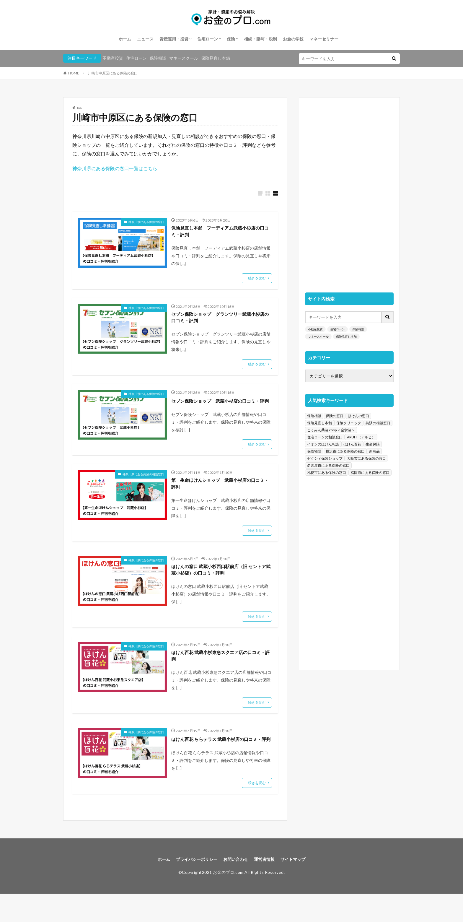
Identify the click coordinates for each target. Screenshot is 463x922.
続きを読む (257, 280)
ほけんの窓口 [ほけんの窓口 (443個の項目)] (358, 416)
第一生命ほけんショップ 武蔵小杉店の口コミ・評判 (219, 497)
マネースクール (183, 58)
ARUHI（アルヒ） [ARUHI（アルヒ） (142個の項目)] (361, 437)
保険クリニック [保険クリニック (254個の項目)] (348, 423)
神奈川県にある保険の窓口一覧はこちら (114, 168)
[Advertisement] (349, 192)
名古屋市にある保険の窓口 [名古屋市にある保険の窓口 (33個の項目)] (328, 465)
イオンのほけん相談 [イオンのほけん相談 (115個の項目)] (323, 444)
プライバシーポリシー (192, 887)
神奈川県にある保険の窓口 (146, 222)
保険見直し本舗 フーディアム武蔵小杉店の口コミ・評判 (219, 232)
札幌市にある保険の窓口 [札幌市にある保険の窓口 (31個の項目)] (326, 472)
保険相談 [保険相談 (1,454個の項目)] (314, 416)
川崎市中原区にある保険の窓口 (113, 73)
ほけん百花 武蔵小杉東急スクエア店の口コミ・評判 (219, 674)
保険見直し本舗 (215, 58)
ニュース (145, 38)
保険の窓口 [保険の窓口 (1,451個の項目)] (334, 416)
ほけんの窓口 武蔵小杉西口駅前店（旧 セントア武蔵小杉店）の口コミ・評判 (220, 585)
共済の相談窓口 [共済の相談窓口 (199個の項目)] (378, 423)
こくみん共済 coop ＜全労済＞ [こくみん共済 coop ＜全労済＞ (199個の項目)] (331, 430)
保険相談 (158, 58)
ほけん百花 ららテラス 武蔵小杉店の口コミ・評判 (220, 762)
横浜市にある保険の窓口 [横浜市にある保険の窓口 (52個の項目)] (345, 451)
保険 (231, 38)
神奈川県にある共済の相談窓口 (143, 487)
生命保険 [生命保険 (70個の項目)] (373, 444)
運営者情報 (268, 887)
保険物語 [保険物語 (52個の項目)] (314, 451)
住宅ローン (207, 38)
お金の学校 (293, 38)
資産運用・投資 (173, 38)
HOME (73, 73)
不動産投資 (112, 58)
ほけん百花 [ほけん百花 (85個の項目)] (352, 444)
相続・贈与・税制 (260, 38)
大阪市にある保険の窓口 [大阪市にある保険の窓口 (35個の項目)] (366, 458)
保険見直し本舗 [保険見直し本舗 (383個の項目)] (319, 423)
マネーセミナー (323, 38)
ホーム (125, 38)
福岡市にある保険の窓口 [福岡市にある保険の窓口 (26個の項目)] (369, 472)
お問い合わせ (236, 887)
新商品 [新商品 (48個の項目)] (374, 451)
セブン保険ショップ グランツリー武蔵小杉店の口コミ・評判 (219, 321)
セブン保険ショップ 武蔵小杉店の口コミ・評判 (219, 409)
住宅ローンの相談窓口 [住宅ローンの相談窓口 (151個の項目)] (325, 437)
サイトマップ (300, 887)
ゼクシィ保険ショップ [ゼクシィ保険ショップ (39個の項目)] (325, 458)
